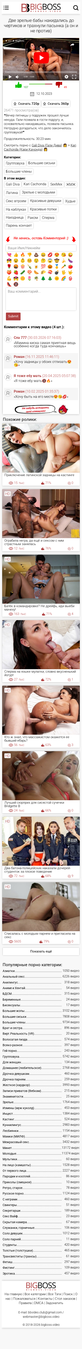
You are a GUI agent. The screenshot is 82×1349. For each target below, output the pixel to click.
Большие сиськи (41, 163)
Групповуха (15, 163)
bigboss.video (50, 1324)
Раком (33, 218)
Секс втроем (16, 201)
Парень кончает (19, 225)
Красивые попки (43, 209)
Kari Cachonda (35, 184)
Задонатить (54, 1303)
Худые (70, 201)
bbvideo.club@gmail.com (45, 1312)
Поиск (68, 1294)
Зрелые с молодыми (38, 192)
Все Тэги (54, 1294)
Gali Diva (13, 184)
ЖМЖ (70, 184)
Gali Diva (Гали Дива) (47, 145)
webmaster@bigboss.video (41, 1316)
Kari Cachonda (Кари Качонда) (40, 147)
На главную (13, 1294)
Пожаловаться (24, 1299)
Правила (25, 1303)
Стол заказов (65, 1299)
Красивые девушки (45, 201)
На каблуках (16, 209)
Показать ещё (41, 951)
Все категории (35, 1294)
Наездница (15, 217)
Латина (12, 193)
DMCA (38, 1303)
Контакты (45, 1299)
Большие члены (19, 171)
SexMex (56, 184)
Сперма (48, 218)
